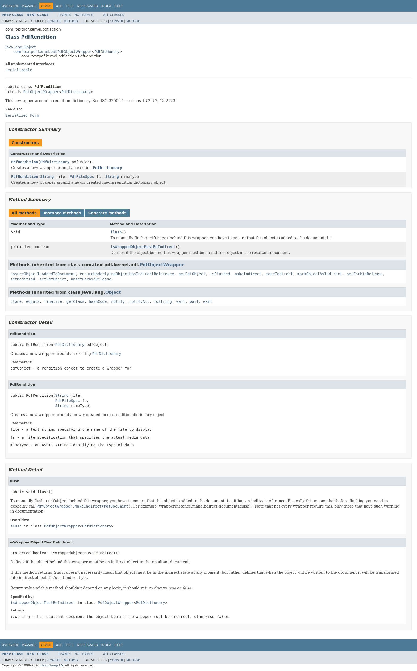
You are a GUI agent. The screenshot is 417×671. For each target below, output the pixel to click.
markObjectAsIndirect (319, 274)
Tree (69, 6)
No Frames (83, 15)
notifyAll (139, 301)
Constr (54, 21)
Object (113, 292)
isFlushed (220, 274)
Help (118, 6)
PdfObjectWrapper (41, 92)
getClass (75, 301)
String (47, 176)
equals (33, 301)
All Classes (113, 15)
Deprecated (87, 6)
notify (118, 301)
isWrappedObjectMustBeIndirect (143, 247)
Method (71, 21)
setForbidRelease (364, 274)
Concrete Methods (107, 213)
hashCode (98, 301)
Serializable (18, 70)
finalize (53, 301)
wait (180, 301)
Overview (10, 6)
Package (29, 6)
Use (59, 6)
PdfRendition (24, 162)
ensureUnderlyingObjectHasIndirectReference (127, 274)
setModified (22, 279)
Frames (65, 15)
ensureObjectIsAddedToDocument (42, 274)
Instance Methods (62, 213)
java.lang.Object (20, 47)
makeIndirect (248, 274)
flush (116, 232)
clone (16, 301)
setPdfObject (53, 279)
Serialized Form (22, 115)
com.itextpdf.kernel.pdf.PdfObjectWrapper (52, 51)
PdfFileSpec (81, 176)
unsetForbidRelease (91, 279)
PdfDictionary (106, 51)
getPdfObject (191, 274)
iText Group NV (51, 665)
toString (163, 301)
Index (106, 6)
